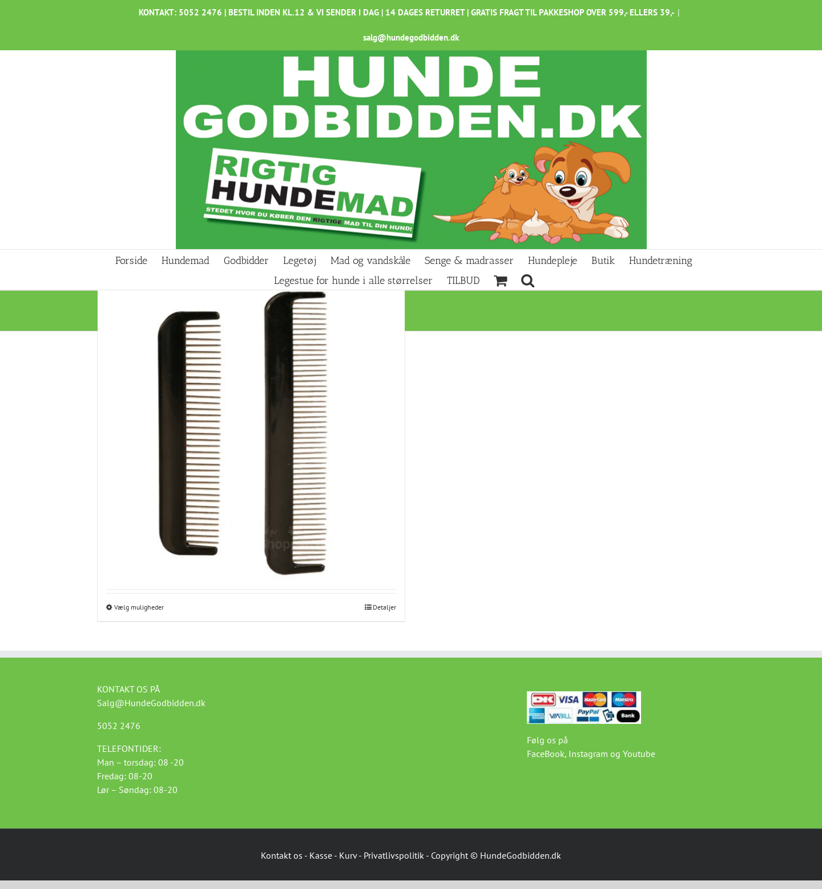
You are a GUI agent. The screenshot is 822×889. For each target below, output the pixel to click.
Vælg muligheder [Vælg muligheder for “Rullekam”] (139, 607)
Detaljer (384, 607)
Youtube (639, 753)
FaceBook (546, 753)
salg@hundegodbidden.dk (411, 37)
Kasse (320, 855)
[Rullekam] (251, 432)
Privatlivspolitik (394, 855)
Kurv (348, 855)
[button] (527, 280)
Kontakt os (282, 855)
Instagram (588, 753)
